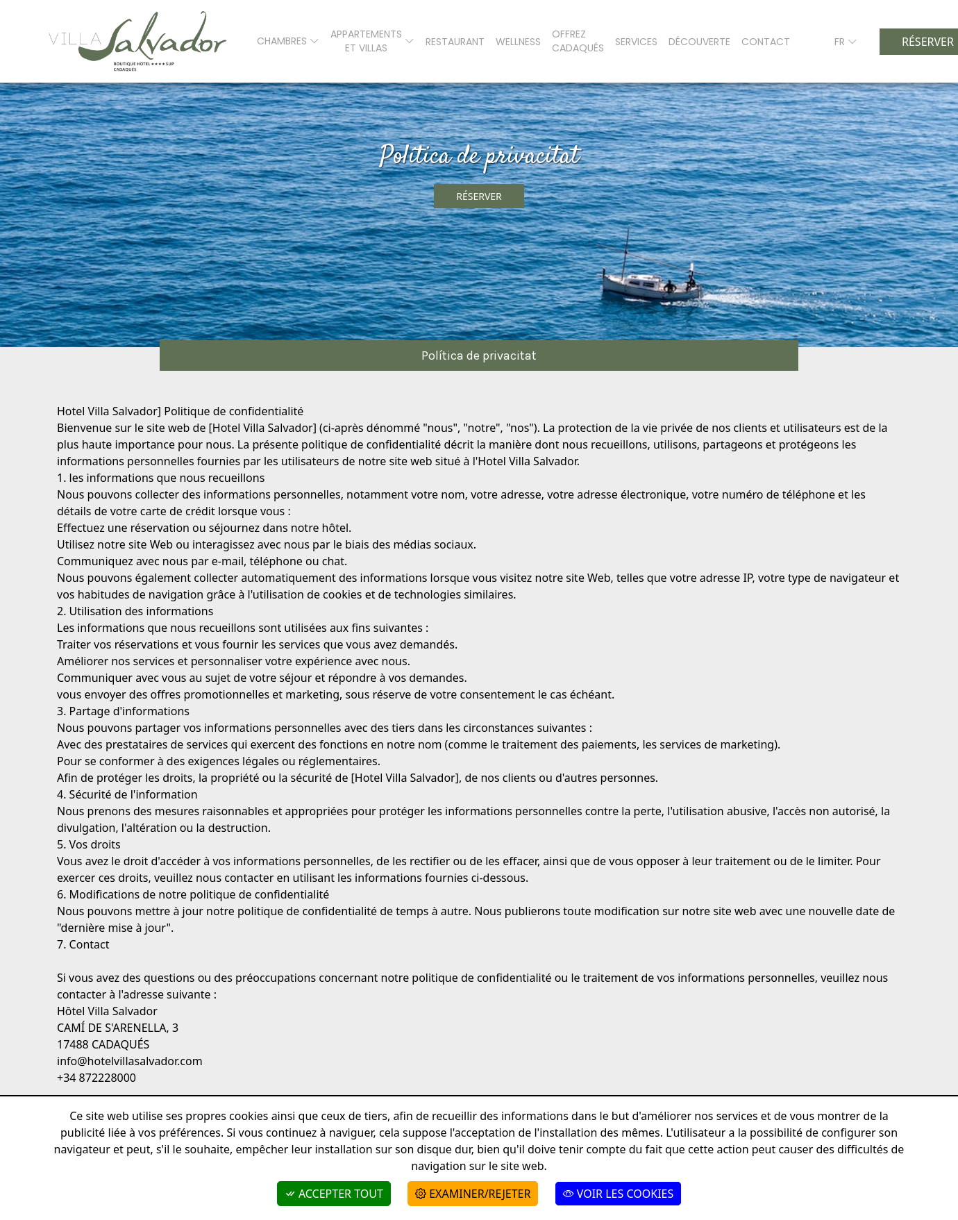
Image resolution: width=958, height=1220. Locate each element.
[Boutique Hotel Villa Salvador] (137, 41)
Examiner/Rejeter (472, 1193)
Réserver (479, 196)
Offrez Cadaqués (578, 41)
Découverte (699, 42)
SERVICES (636, 42)
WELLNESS (518, 42)
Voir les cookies (618, 1193)
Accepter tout (334, 1193)
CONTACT (765, 42)
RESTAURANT (455, 42)
